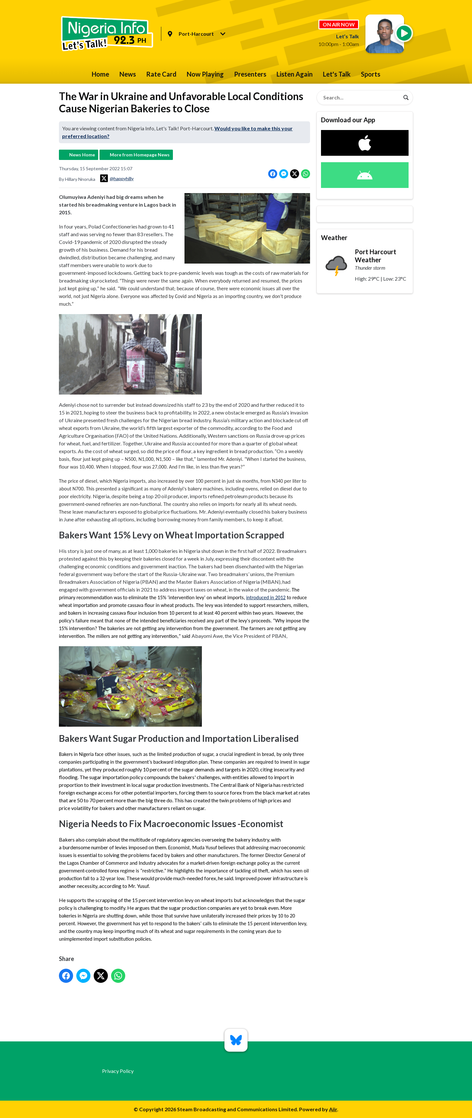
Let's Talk (337, 74)
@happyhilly (117, 178)
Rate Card (161, 74)
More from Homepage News (140, 154)
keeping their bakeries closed (145, 558)
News (127, 74)
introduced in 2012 (266, 597)
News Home (82, 154)
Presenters (250, 74)
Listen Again (295, 74)
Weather (334, 237)
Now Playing (205, 74)
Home (100, 74)
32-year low (112, 878)
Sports (370, 74)
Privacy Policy (118, 1071)
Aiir (333, 1109)
